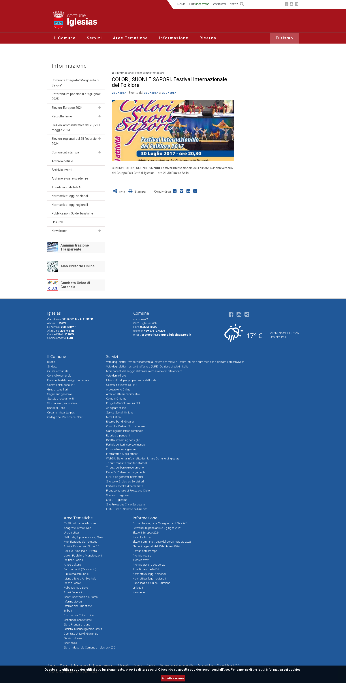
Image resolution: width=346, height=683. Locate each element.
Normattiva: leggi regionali (70, 205)
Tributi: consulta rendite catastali (126, 463)
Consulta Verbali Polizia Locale (125, 426)
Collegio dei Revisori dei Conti (65, 417)
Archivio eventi (62, 170)
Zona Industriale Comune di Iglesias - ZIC (89, 647)
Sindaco (52, 366)
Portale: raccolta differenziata (124, 486)
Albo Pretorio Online (77, 266)
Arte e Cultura (72, 564)
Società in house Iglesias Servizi (83, 629)
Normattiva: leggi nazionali (70, 196)
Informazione (173, 38)
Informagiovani (73, 601)
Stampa (137, 191)
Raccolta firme (62, 116)
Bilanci (51, 362)
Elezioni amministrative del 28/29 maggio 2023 (75, 127)
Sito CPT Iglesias (116, 499)
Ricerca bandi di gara (120, 421)
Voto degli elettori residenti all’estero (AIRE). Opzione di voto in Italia (147, 366)
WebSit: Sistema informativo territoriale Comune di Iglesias (142, 458)
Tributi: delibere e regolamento (125, 467)
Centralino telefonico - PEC (122, 384)
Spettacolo (70, 643)
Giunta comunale (57, 371)
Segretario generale (59, 394)
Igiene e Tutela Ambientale (80, 578)
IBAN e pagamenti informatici (124, 476)
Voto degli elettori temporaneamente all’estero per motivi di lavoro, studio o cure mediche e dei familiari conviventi (175, 362)
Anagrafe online (116, 407)
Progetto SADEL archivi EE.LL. (124, 403)
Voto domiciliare (116, 375)
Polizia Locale (72, 583)
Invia (119, 191)
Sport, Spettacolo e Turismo (81, 597)
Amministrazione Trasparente (74, 247)
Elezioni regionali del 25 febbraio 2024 (74, 141)
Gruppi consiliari (57, 389)
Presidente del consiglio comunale (68, 380)
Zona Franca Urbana (77, 624)
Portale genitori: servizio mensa (125, 444)
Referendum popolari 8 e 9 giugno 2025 (75, 96)
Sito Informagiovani (118, 495)
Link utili (57, 222)
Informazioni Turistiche (78, 606)
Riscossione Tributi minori (80, 615)
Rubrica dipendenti (118, 435)
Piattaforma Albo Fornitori (122, 453)
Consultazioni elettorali (78, 620)
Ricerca (207, 38)
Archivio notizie (62, 161)
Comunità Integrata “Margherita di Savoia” (75, 82)
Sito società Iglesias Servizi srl (125, 481)
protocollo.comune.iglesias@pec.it (166, 334)
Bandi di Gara (56, 407)
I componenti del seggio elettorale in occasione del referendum (144, 371)
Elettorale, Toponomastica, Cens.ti (84, 537)
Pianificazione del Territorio (80, 541)
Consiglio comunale (59, 375)
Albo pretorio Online (118, 389)
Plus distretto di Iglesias (121, 449)
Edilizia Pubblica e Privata (80, 551)
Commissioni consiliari (61, 384)
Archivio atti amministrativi (123, 394)
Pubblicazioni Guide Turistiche (72, 213)
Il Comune (65, 38)
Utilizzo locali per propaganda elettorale (131, 380)
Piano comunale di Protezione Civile (128, 490)
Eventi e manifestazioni (149, 73)
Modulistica (113, 417)
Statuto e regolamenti (60, 398)
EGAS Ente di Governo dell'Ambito (126, 509)
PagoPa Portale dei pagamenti (125, 472)
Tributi (68, 610)
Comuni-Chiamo (116, 398)
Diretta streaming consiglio (123, 440)
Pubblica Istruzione (76, 587)
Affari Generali (73, 592)
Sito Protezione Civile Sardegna (125, 504)
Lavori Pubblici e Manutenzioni (83, 555)
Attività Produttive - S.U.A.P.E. (82, 546)
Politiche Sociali (73, 560)
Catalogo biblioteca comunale (124, 430)
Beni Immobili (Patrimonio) (80, 569)
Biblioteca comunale (76, 574)
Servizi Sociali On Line (119, 412)
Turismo (284, 38)
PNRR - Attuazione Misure (80, 523)
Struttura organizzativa (62, 403)
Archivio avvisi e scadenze (70, 178)
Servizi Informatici (75, 638)
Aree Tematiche (130, 38)
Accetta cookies (173, 678)
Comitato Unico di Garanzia (75, 285)
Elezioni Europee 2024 (67, 107)
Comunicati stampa (65, 152)
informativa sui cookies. (283, 669)
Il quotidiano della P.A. (66, 187)
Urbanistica (71, 532)
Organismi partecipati (61, 412)
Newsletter (59, 231)
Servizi (94, 38)
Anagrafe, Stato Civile (77, 528)
